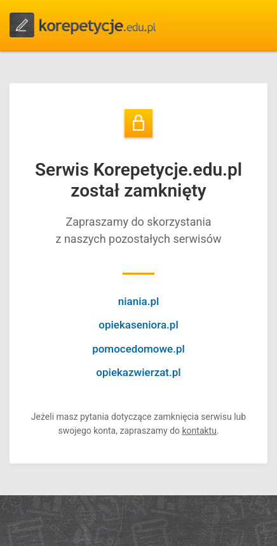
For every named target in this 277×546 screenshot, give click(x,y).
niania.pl (138, 301)
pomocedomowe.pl (138, 348)
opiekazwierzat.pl (138, 372)
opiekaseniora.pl (138, 324)
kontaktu (199, 431)
